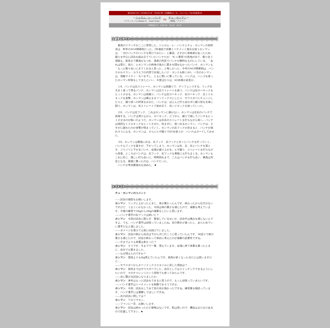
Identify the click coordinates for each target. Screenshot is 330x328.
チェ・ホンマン (177, 17)
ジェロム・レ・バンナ (148, 17)
